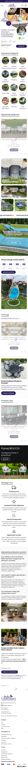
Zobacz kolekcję (8, 393)
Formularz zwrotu (5, 726)
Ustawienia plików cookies (8, 738)
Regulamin (18, 675)
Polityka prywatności (6, 734)
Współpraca (4, 752)
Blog (2, 728)
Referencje (4, 755)
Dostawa (3, 740)
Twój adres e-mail (6, 668)
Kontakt (3, 724)
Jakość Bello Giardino (6, 754)
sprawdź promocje (8, 272)
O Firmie (3, 750)
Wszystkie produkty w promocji (10, 318)
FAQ (2, 723)
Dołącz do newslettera (9, 672)
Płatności (3, 742)
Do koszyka (14, 150)
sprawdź (14, 242)
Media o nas (4, 757)
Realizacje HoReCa (6, 759)
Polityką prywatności (16, 678)
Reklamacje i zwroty (6, 744)
